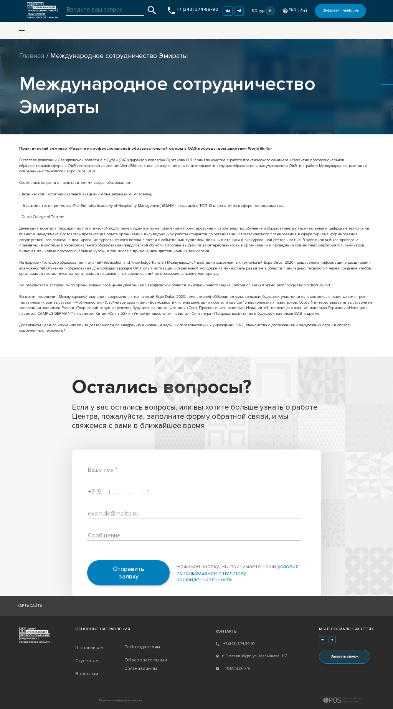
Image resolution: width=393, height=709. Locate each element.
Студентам (87, 661)
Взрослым (86, 674)
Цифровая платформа (340, 10)
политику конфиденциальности (211, 576)
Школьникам (89, 648)
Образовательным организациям (145, 664)
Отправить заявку (128, 572)
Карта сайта (29, 606)
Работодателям (142, 647)
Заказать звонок (344, 656)
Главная (31, 55)
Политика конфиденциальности (120, 700)
